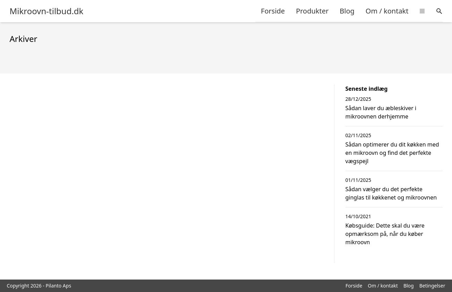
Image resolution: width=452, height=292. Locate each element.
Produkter (312, 11)
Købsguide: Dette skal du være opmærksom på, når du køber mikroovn (385, 234)
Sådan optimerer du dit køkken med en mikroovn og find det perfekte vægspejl (392, 153)
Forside (273, 11)
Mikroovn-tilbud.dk (47, 11)
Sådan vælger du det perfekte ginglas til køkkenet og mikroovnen (391, 193)
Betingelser (432, 285)
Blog (347, 11)
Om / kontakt (387, 11)
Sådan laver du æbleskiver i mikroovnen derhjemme (381, 112)
